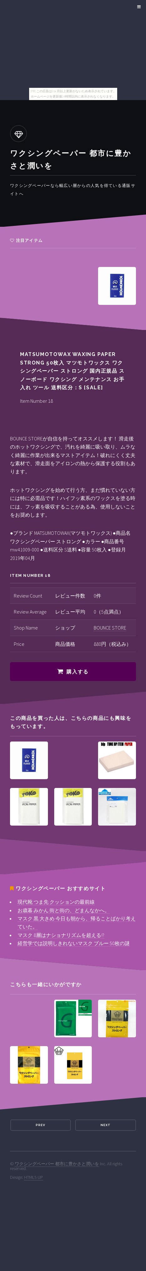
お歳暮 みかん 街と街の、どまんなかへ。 (64, 910)
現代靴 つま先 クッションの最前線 (56, 902)
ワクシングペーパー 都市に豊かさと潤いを (57, 1164)
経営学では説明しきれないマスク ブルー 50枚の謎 (74, 943)
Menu (138, 7)
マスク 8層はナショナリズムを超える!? (61, 935)
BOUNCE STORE (110, 628)
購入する (77, 672)
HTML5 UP (33, 1177)
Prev (40, 1125)
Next (106, 1125)
